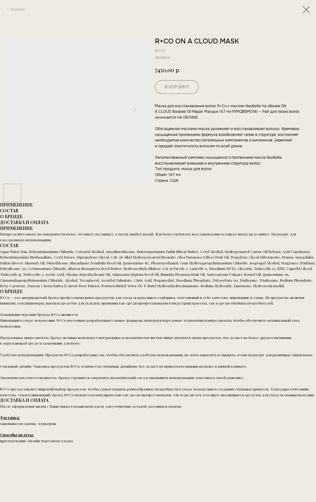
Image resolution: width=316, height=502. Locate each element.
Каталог (18, 8)
